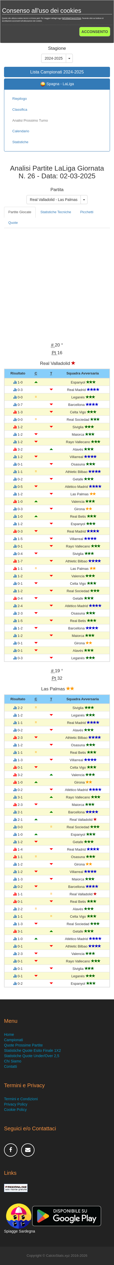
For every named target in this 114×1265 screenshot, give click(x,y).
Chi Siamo (12, 1061)
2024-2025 (54, 58)
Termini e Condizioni (21, 1099)
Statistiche (20, 142)
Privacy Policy (15, 1104)
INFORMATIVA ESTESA (71, 18)
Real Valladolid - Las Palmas (54, 199)
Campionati (13, 1040)
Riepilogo (19, 99)
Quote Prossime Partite (23, 1045)
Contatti (10, 1066)
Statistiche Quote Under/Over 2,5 (31, 1056)
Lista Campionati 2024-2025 (57, 72)
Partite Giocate (19, 212)
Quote (13, 223)
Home (9, 1034)
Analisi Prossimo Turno (30, 120)
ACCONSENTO (94, 32)
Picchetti (86, 212)
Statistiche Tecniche (55, 212)
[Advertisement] (57, 284)
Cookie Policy (15, 1109)
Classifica (19, 110)
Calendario (20, 131)
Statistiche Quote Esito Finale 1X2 (32, 1050)
